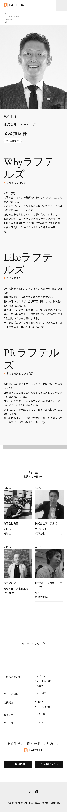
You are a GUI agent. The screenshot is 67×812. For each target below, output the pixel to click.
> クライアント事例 (11, 16)
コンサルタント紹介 (44, 681)
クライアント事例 (43, 706)
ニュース (40, 722)
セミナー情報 (41, 714)
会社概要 (40, 686)
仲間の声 (40, 702)
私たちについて (42, 676)
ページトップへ (30, 644)
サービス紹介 (41, 693)
